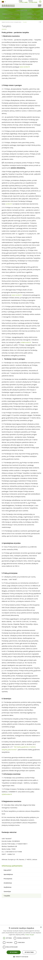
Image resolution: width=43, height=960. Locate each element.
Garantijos (7, 891)
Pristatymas (8, 879)
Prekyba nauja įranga (21, 10)
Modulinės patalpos (10, 18)
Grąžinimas (7, 887)
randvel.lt (8, 204)
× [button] (41, 927)
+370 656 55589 (32, 2)
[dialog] (21, 942)
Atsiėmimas (8, 883)
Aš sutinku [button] (13, 952)
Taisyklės (25, 22)
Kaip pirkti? (7, 870)
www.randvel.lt (25, 67)
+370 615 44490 (23, 2)
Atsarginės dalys (32, 14)
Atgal (40, 21)
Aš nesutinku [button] (29, 952)
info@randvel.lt (26, 342)
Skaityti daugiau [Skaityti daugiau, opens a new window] (29, 934)
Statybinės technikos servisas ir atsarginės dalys (11, 22)
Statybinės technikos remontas (10, 14)
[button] (21, 957)
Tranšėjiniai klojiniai (32, 18)
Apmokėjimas (8, 874)
